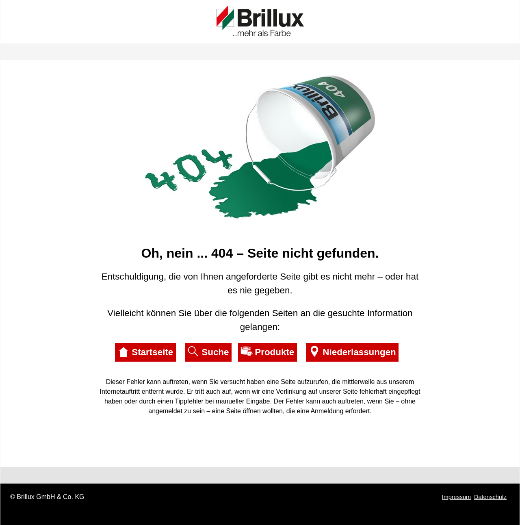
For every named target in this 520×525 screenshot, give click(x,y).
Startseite (145, 351)
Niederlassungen (352, 351)
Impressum (456, 497)
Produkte (267, 351)
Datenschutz (490, 497)
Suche (208, 351)
